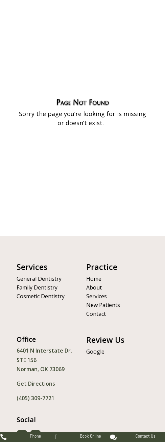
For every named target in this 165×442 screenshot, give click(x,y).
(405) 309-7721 (35, 398)
